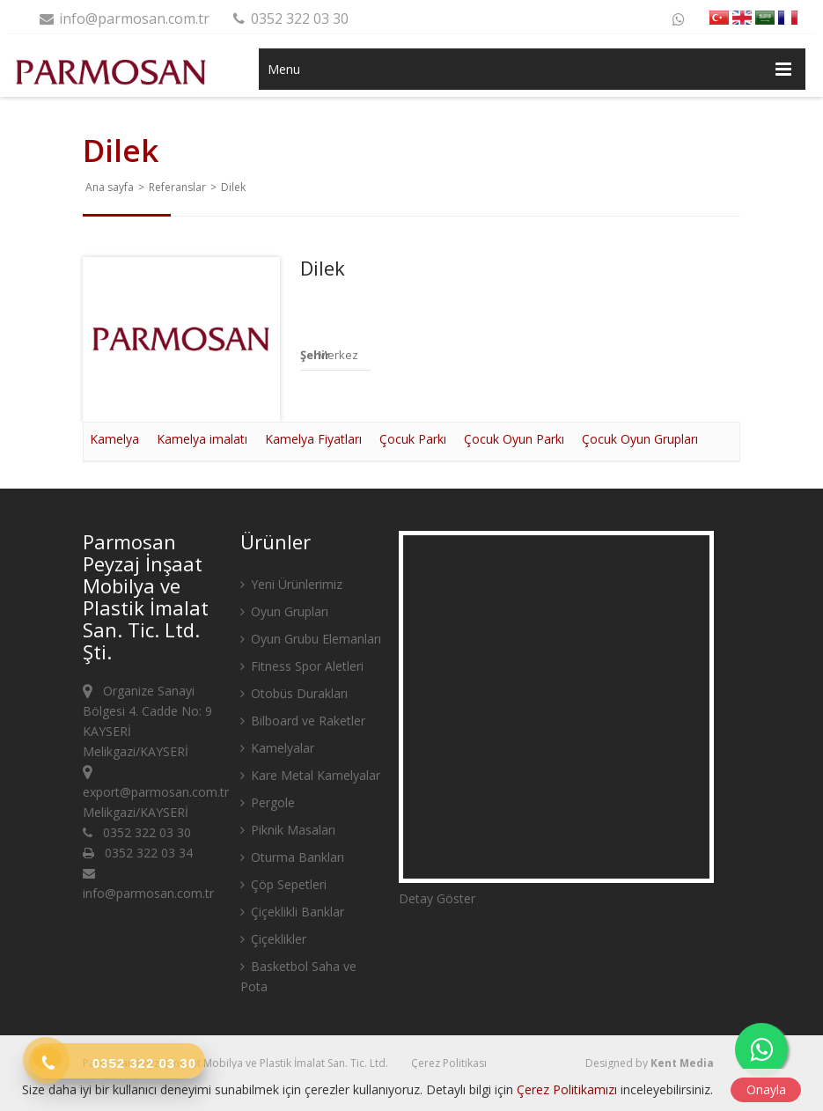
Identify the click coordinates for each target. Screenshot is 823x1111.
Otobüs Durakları (294, 693)
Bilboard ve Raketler (302, 720)
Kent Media (682, 1063)
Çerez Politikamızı (567, 1089)
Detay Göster (437, 898)
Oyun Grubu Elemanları (310, 638)
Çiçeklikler (273, 939)
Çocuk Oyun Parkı (514, 438)
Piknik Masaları (287, 829)
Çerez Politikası (449, 1063)
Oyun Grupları (284, 611)
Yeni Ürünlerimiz (291, 584)
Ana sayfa (109, 187)
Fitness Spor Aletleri (302, 666)
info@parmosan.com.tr (123, 18)
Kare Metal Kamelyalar (310, 775)
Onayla (766, 1089)
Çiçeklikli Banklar (292, 911)
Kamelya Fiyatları (313, 438)
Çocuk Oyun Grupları (640, 438)
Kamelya (114, 438)
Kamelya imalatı (202, 438)
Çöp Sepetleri (283, 884)
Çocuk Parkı (412, 438)
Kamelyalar (277, 747)
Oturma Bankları (292, 857)
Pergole (267, 802)
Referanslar (177, 187)
